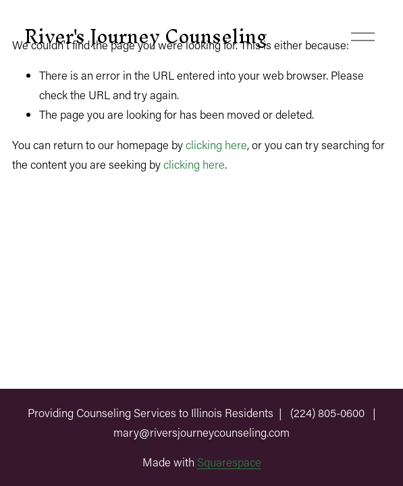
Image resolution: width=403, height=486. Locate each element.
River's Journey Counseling (145, 36)
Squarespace (229, 461)
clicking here (216, 144)
